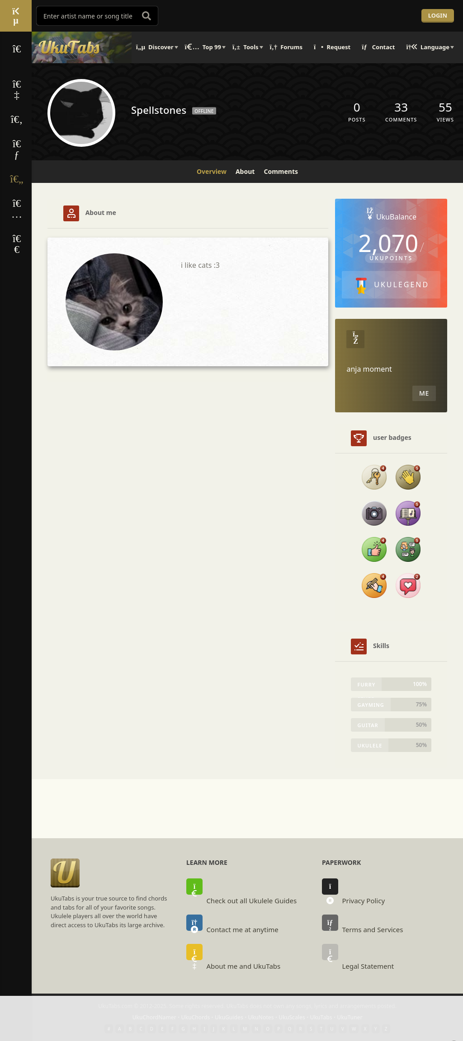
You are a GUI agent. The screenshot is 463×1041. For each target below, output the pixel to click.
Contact (378, 47)
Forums (286, 47)
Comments (281, 171)
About (245, 171)
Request (332, 47)
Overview (212, 171)
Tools (245, 47)
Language (427, 47)
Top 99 (203, 47)
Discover (155, 47)
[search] (146, 15)
